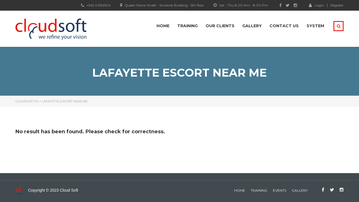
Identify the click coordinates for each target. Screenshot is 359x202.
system (315, 25)
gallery (300, 190)
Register (337, 5)
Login (316, 5)
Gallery (252, 25)
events (279, 190)
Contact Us (284, 25)
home (239, 190)
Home (163, 25)
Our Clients (220, 25)
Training (187, 25)
